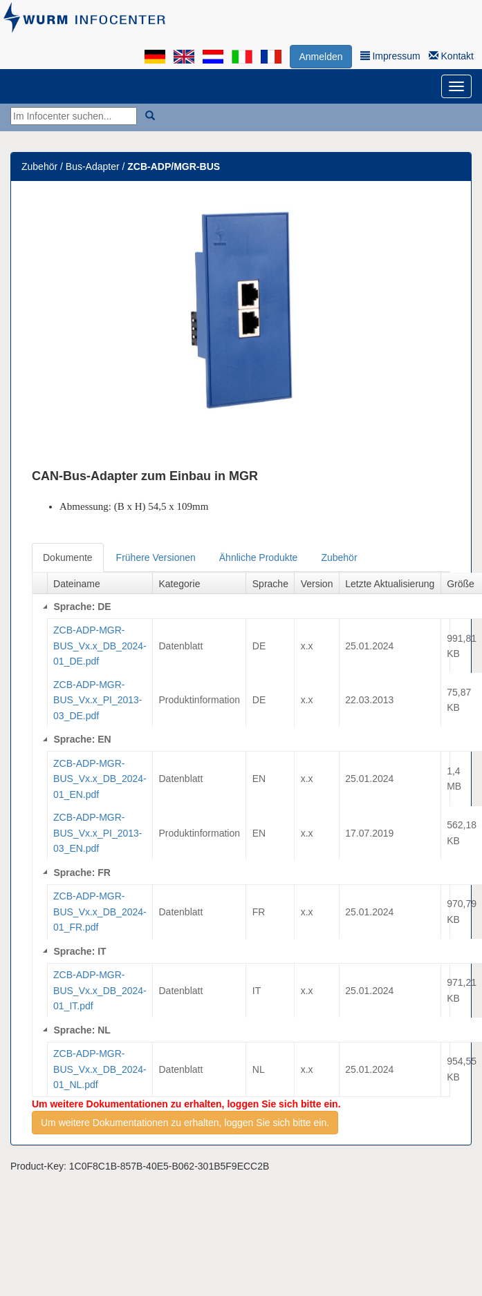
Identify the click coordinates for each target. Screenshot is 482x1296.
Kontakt (451, 55)
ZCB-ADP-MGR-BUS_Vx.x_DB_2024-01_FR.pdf (100, 911)
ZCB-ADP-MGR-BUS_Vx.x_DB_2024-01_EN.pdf (100, 779)
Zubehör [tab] (339, 557)
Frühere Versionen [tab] (156, 557)
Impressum (390, 55)
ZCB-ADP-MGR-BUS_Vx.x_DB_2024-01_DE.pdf (100, 646)
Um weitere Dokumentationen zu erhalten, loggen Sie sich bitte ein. (185, 1122)
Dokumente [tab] (68, 557)
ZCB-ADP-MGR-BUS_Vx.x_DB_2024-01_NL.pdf (100, 1069)
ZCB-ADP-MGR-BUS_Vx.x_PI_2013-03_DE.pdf (97, 700)
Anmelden (320, 56)
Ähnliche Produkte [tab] (258, 557)
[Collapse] (44, 606)
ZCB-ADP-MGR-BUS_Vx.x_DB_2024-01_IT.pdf (100, 990)
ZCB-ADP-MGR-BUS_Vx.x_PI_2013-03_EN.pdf (97, 833)
